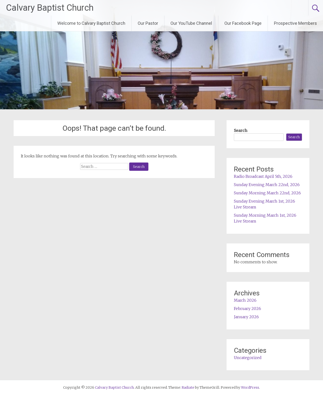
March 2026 (245, 300)
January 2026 (246, 316)
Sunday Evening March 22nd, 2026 (267, 184)
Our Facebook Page (243, 23)
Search (240, 130)
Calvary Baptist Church (50, 8)
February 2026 (247, 308)
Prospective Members (295, 23)
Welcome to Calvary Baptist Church (91, 23)
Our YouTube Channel (191, 23)
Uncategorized (248, 357)
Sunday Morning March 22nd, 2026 (267, 192)
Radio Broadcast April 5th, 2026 (263, 176)
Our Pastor (148, 23)
